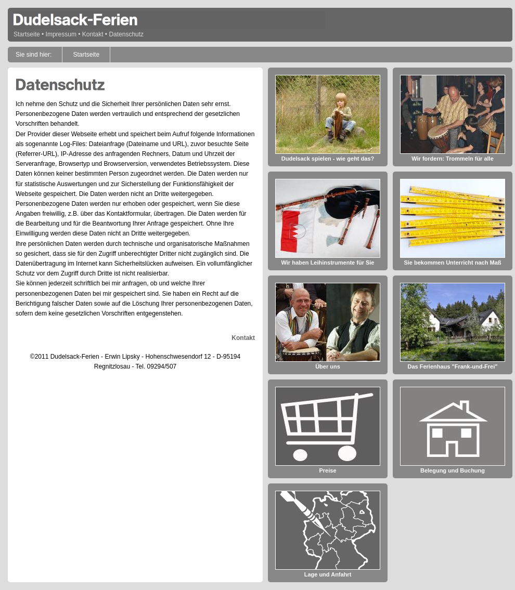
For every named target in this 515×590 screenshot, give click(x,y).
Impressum (61, 34)
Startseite (27, 34)
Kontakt (93, 34)
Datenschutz (126, 34)
